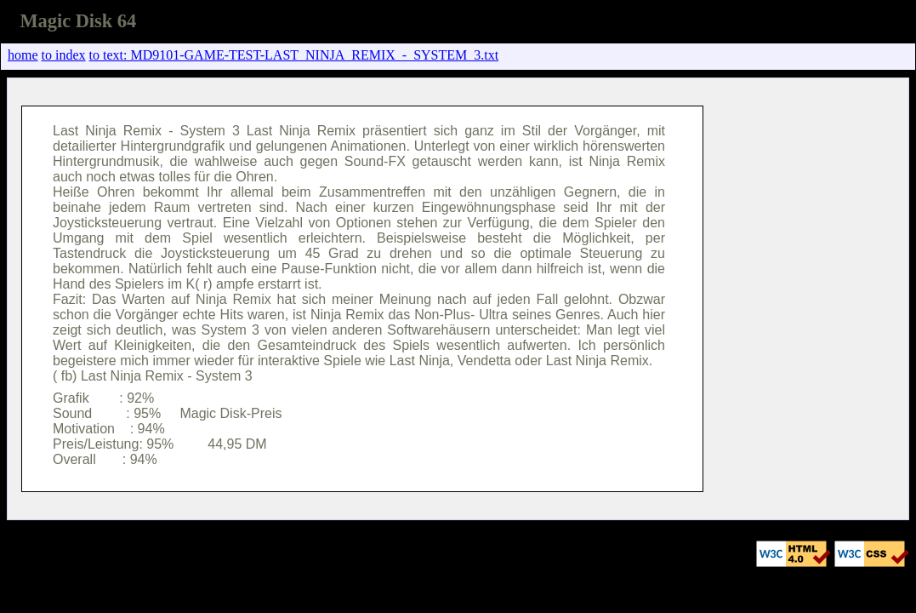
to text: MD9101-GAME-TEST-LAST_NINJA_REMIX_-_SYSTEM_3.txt (294, 55)
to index (64, 55)
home (23, 55)
